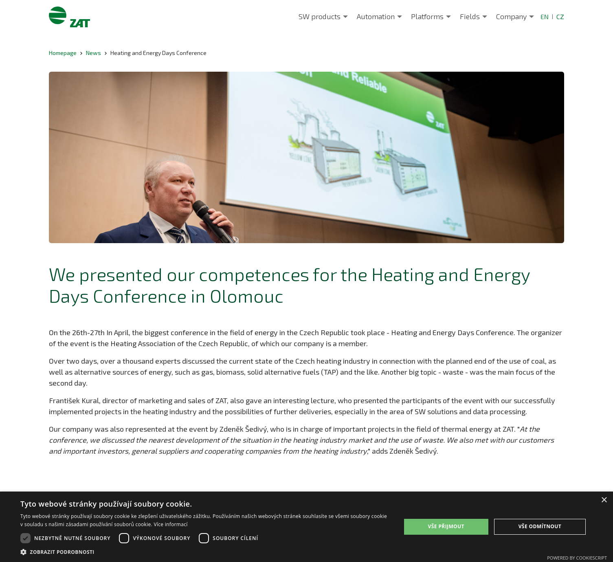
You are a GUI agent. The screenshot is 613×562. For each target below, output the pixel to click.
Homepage (63, 52)
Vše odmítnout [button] (540, 526)
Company (511, 16)
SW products (320, 16)
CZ (560, 16)
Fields (470, 16)
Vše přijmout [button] (446, 526)
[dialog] (306, 527)
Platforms (427, 16)
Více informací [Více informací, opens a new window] (170, 524)
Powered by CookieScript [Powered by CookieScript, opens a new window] (577, 558)
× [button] (604, 500)
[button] (205, 552)
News (93, 52)
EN (544, 16)
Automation (376, 16)
